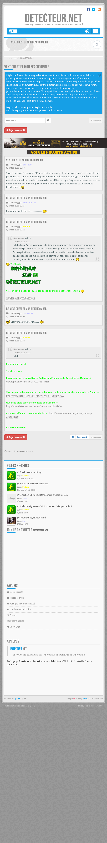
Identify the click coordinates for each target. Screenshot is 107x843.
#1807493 (12, 313)
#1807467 (12, 202)
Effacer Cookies (15, 620)
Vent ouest (28, 164)
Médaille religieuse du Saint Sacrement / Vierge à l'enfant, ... (46, 506)
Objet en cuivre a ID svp (29, 472)
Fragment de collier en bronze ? (33, 483)
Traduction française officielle (15, 706)
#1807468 (12, 226)
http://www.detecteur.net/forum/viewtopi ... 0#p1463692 (35, 395)
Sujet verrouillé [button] (16, 130)
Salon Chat (13, 626)
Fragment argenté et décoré (31, 517)
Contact (12, 615)
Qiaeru (32, 706)
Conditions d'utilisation (19, 609)
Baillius (26, 226)
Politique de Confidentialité (21, 603)
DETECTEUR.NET (53, 18)
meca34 (26, 337)
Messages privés (15, 597)
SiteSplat (86, 699)
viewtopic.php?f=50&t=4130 (20, 297)
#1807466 (12, 164)
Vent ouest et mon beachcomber (26, 66)
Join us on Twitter (27, 529)
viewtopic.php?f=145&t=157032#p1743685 (27, 381)
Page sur (82, 437)
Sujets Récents (15, 591)
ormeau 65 (28, 313)
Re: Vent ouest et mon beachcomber (26, 198)
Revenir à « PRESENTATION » (18, 451)
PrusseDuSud (29, 202)
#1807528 (12, 337)
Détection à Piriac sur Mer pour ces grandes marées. (42, 494)
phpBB (17, 699)
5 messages (96, 120)
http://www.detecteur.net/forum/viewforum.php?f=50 (34, 406)
